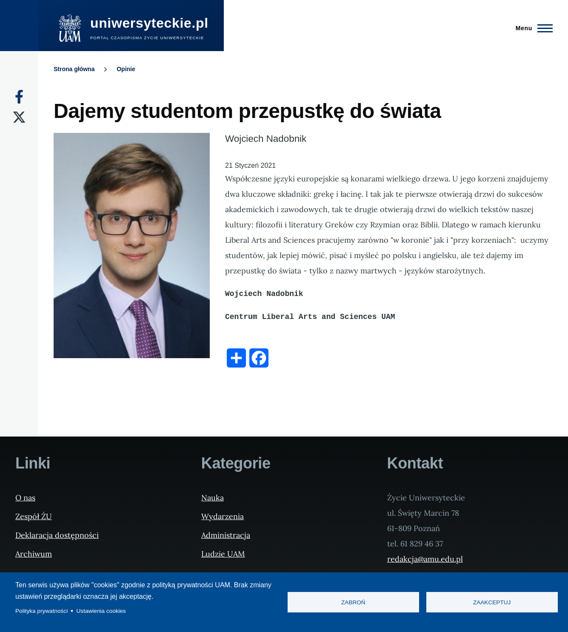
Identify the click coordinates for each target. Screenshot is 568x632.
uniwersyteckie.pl (149, 23)
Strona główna (74, 69)
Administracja (225, 535)
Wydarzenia (222, 516)
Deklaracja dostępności (57, 535)
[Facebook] (19, 96)
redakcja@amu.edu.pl (425, 559)
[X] (19, 117)
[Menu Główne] (531, 28)
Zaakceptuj (492, 602)
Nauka (212, 498)
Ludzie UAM (223, 554)
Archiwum (33, 554)
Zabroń (353, 602)
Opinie (126, 69)
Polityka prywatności (41, 611)
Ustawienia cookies (101, 611)
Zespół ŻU (33, 516)
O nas (25, 498)
